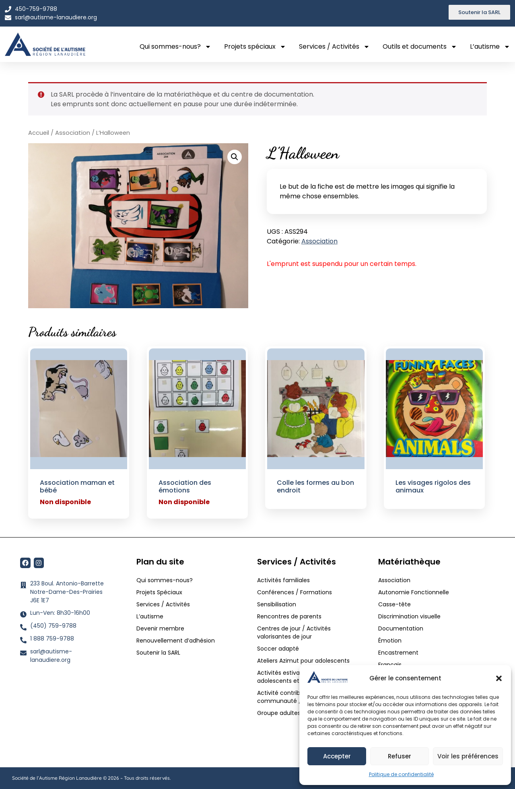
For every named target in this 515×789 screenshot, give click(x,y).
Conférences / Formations (294, 592)
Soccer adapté (279, 649)
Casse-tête (394, 604)
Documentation (400, 628)
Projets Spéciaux (159, 592)
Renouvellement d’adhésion (175, 641)
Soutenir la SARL (158, 653)
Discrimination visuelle (409, 616)
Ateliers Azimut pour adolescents (304, 661)
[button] (499, 678)
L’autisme (490, 46)
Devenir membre (160, 628)
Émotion (390, 641)
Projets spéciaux (255, 46)
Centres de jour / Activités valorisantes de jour (294, 632)
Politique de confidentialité (401, 774)
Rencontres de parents (289, 616)
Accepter (337, 756)
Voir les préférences (468, 756)
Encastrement (398, 653)
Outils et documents (420, 46)
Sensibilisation (276, 604)
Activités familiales (284, 580)
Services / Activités (334, 46)
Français (390, 665)
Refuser (399, 756)
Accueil (38, 133)
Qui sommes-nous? (175, 46)
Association (72, 133)
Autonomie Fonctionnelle (413, 592)
